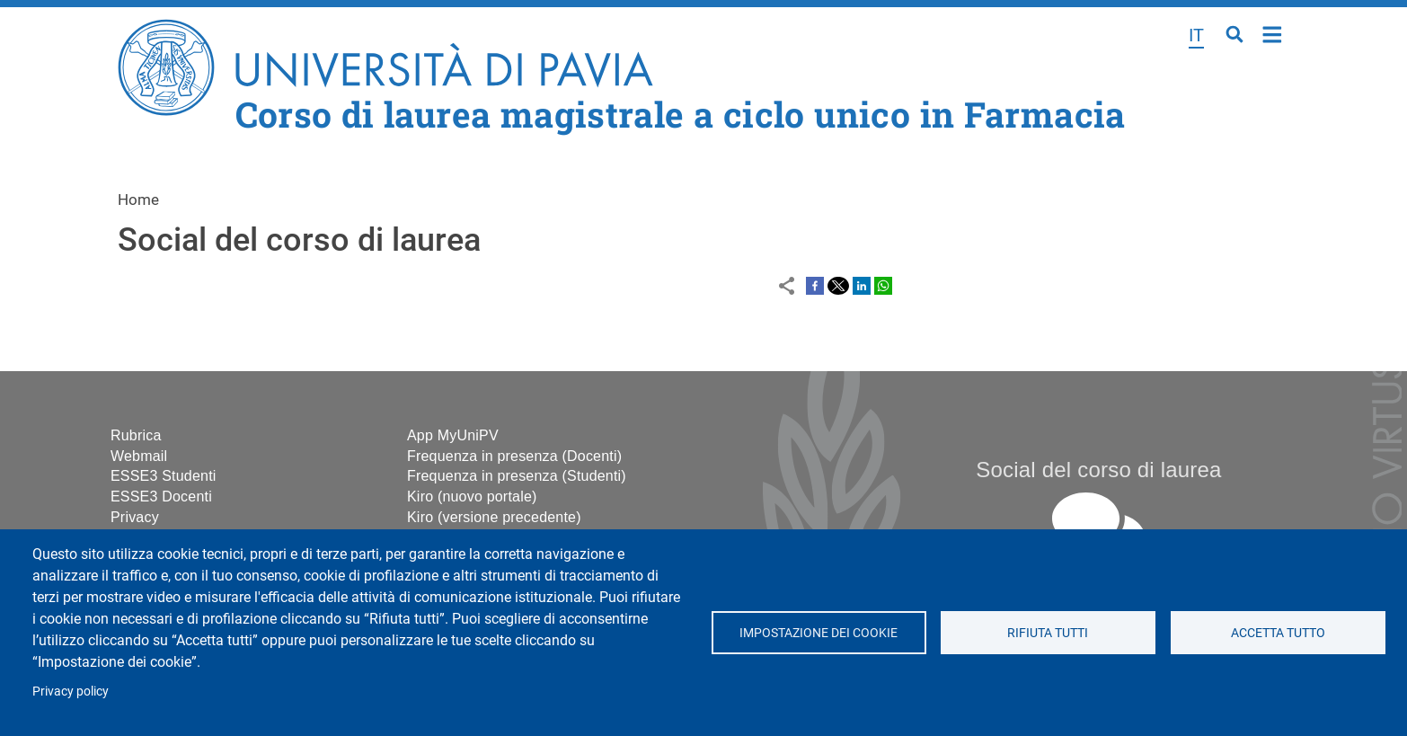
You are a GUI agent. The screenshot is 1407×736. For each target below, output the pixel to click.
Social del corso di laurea (1098, 469)
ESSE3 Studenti (164, 475)
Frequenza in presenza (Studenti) (516, 475)
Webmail (139, 456)
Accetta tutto (1278, 632)
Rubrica (136, 435)
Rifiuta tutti (1048, 632)
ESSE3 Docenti (161, 496)
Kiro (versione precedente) (494, 517)
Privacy (135, 517)
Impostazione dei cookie (818, 632)
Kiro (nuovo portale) (472, 496)
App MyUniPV (453, 435)
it (1196, 35)
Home (1272, 33)
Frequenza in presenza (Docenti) (514, 456)
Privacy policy (70, 691)
